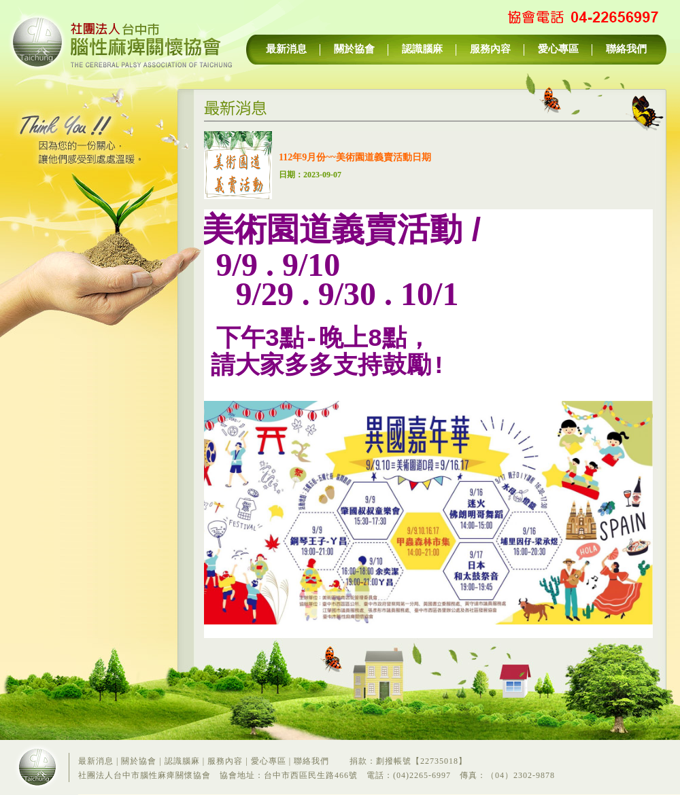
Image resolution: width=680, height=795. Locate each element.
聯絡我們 (626, 48)
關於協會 (354, 48)
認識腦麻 (422, 48)
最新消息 (286, 48)
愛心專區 (558, 48)
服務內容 (490, 48)
